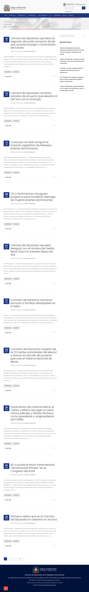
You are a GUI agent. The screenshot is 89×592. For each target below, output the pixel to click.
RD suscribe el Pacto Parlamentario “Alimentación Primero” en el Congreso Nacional (33, 468)
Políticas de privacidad (43, 583)
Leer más (8, 76)
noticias (16, 72)
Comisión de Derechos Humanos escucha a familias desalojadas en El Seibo (33, 303)
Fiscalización (32, 15)
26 (19, 559)
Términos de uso (31, 583)
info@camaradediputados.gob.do (50, 580)
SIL (51, 15)
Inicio (6, 15)
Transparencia (57, 15)
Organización (22, 15)
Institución (12, 15)
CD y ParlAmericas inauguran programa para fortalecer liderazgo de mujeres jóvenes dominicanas (33, 197)
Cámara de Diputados (29, 51)
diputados (8, 72)
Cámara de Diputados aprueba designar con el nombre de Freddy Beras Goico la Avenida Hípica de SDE (32, 250)
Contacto (71, 15)
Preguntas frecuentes (56, 583)
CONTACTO (68, 12)
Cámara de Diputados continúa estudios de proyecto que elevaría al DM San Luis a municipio (34, 96)
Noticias (64, 15)
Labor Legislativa (43, 15)
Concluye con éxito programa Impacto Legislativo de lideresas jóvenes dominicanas (31, 145)
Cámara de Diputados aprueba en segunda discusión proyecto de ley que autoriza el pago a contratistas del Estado (33, 43)
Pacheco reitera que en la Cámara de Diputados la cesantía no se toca (34, 518)
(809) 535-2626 (36, 580)
